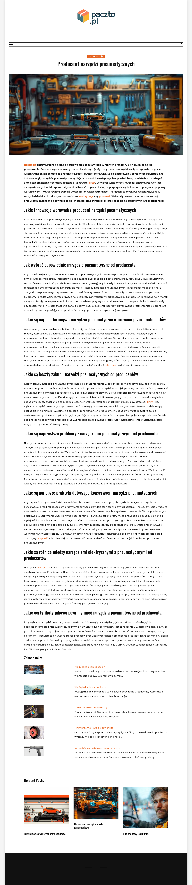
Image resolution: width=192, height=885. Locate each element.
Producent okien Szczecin (89, 666)
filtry (149, 401)
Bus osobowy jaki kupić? (136, 834)
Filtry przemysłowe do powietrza (93, 727)
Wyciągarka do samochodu (90, 687)
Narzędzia (30, 164)
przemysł (104, 196)
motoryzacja (86, 196)
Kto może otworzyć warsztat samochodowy (89, 826)
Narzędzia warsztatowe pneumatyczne (97, 748)
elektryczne (43, 567)
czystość (43, 538)
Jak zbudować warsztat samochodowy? (45, 834)
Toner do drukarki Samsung (90, 707)
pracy (92, 182)
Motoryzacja (96, 56)
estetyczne (111, 365)
